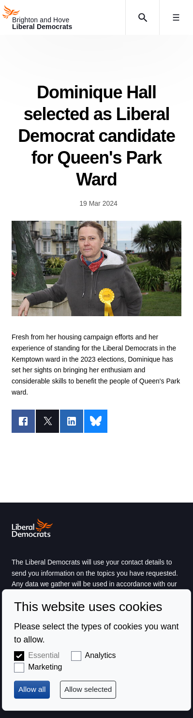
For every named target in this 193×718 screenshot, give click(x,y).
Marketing (45, 667)
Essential (43, 655)
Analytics (100, 655)
